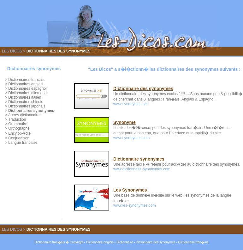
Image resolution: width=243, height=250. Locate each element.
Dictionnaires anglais (25, 84)
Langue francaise (22, 142)
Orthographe (18, 128)
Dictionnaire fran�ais (50, 242)
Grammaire (17, 124)
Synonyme (124, 122)
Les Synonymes (130, 189)
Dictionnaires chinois (25, 102)
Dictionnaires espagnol (27, 88)
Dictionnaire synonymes (138, 159)
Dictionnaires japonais (26, 106)
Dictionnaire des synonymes (143, 88)
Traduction (17, 119)
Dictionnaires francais (26, 79)
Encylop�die (19, 133)
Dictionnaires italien (24, 97)
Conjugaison (18, 138)
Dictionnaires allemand (27, 93)
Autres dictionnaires (24, 115)
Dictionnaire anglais (100, 242)
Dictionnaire (124, 242)
